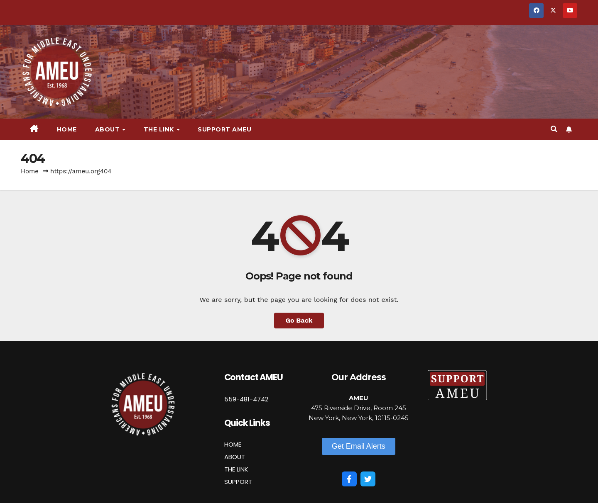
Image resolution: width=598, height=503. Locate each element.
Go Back (299, 320)
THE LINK (236, 469)
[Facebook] (349, 478)
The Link (160, 129)
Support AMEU (224, 129)
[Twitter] (367, 478)
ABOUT (234, 456)
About (108, 129)
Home (67, 129)
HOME (232, 444)
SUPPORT (238, 481)
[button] (554, 129)
